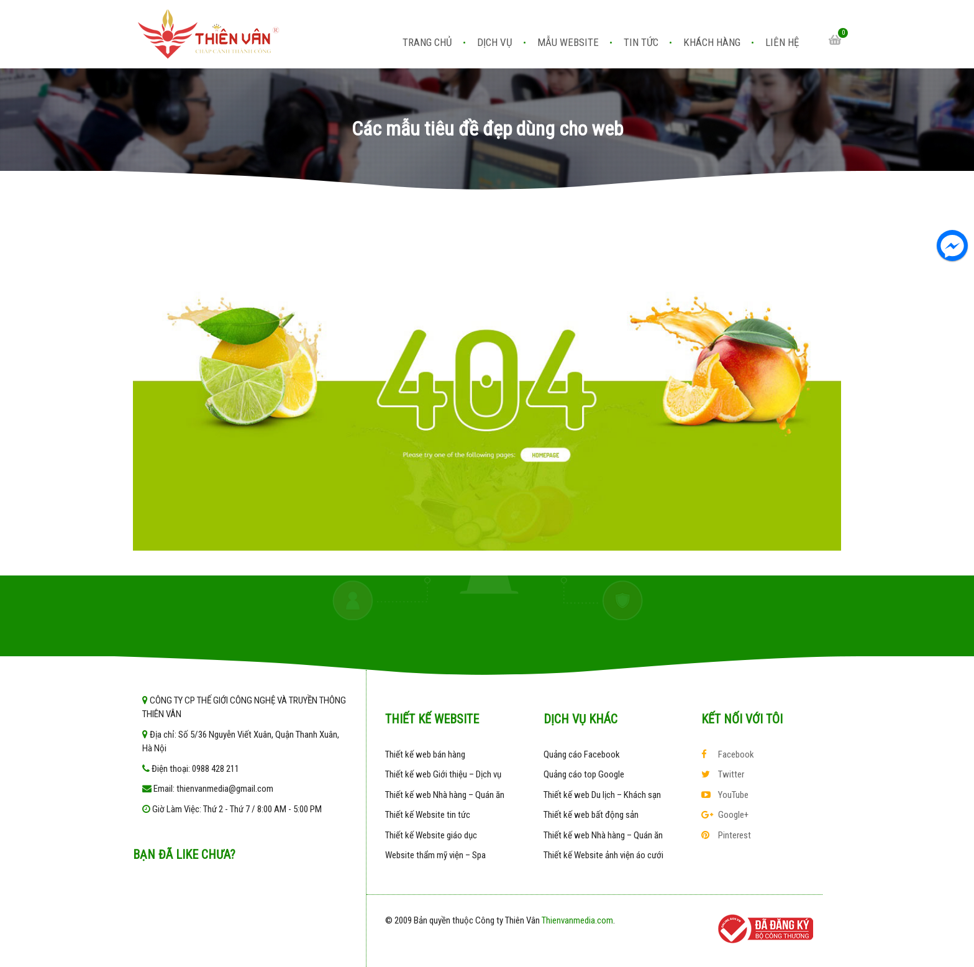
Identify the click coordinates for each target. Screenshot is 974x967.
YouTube (725, 794)
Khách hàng (711, 42)
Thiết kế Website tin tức (427, 814)
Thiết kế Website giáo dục (431, 835)
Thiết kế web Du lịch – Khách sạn (602, 794)
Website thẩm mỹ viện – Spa (435, 855)
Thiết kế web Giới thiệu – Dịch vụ (443, 774)
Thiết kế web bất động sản (591, 814)
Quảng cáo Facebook (582, 754)
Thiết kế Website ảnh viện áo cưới (603, 855)
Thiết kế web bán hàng (425, 754)
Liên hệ (782, 42)
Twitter (722, 774)
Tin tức (641, 42)
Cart (835, 40)
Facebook (727, 754)
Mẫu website (568, 42)
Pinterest (726, 835)
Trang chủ (427, 42)
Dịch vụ (494, 42)
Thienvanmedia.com (577, 920)
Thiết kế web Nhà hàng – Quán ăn (444, 794)
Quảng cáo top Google (584, 774)
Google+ (725, 814)
